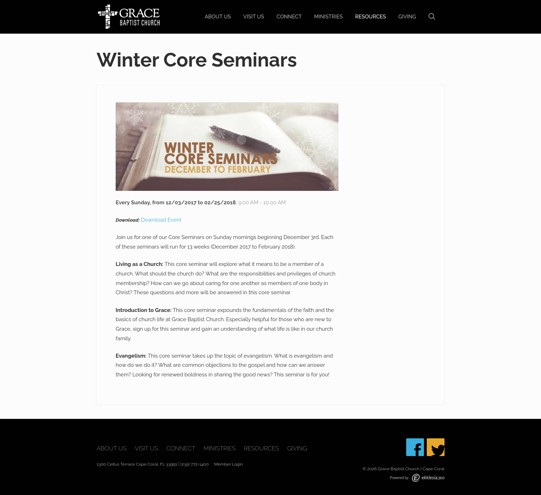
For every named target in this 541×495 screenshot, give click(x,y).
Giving (407, 16)
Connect (289, 16)
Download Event (161, 220)
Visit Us (253, 16)
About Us (218, 16)
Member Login (228, 464)
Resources (370, 16)
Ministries (328, 16)
